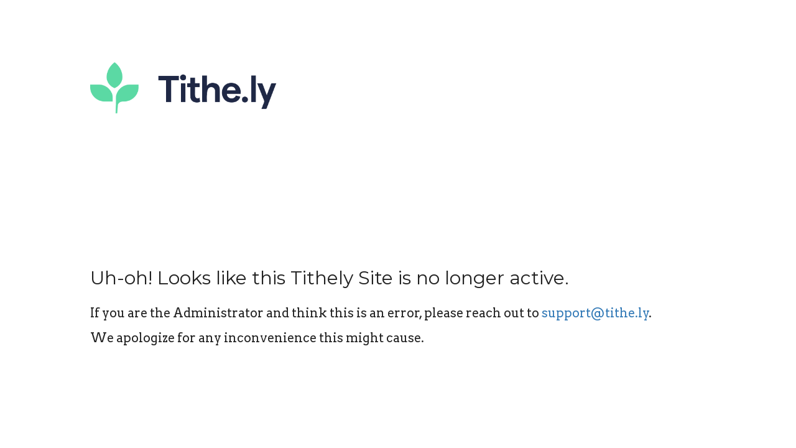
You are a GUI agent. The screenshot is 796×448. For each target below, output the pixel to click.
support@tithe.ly (595, 313)
